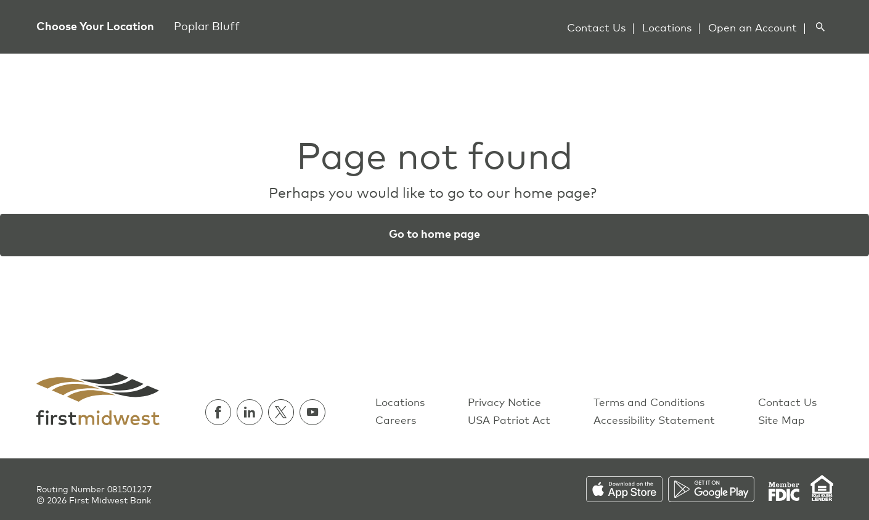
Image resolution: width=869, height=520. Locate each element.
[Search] (820, 27)
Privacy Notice (504, 403)
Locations (667, 28)
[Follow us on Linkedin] (252, 412)
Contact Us (596, 28)
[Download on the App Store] (627, 488)
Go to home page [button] (434, 234)
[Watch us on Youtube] (312, 412)
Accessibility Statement (654, 421)
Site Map (781, 421)
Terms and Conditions (649, 403)
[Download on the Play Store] (718, 488)
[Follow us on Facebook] (221, 412)
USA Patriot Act (509, 421)
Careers (395, 421)
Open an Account (752, 28)
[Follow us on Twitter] (284, 412)
